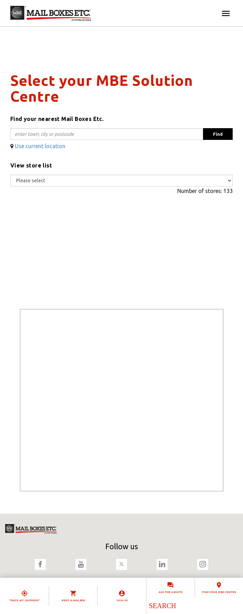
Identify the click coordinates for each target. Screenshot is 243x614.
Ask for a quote (170, 592)
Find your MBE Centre (219, 592)
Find (218, 134)
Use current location (40, 146)
